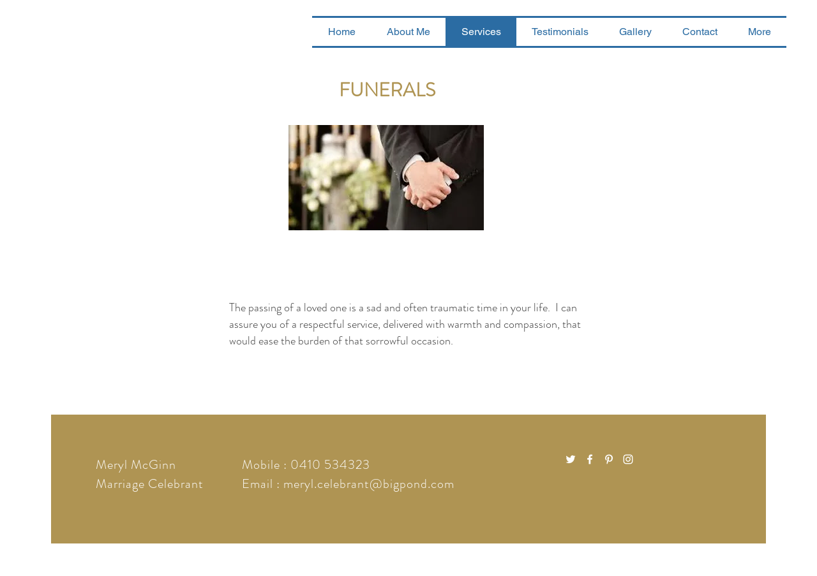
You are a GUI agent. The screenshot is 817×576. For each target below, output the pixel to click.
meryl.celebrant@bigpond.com (368, 484)
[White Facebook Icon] (589, 459)
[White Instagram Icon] (628, 459)
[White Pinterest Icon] (609, 459)
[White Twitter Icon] (570, 459)
